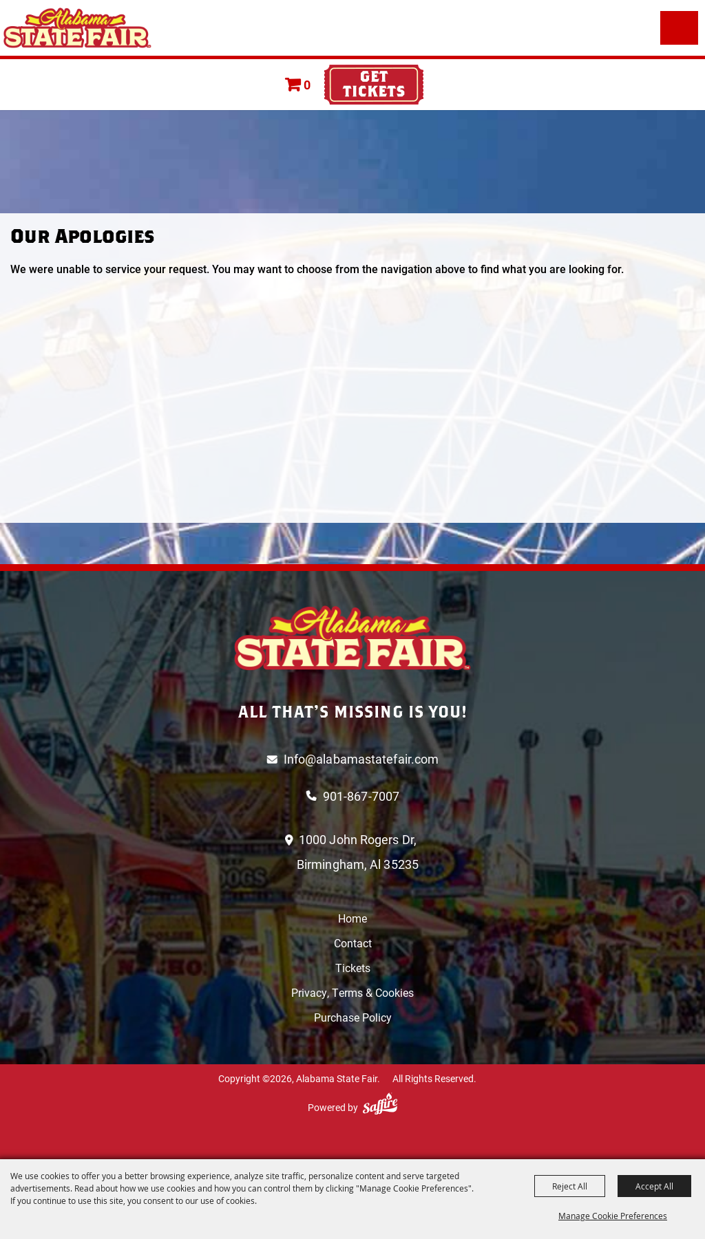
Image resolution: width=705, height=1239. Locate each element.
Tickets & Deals (373, 85)
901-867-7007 (361, 796)
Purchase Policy (353, 1017)
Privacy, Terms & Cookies (352, 992)
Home (352, 918)
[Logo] (352, 638)
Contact (353, 943)
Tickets (352, 967)
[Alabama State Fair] (77, 28)
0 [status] (307, 84)
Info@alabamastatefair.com (361, 759)
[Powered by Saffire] (380, 1103)
